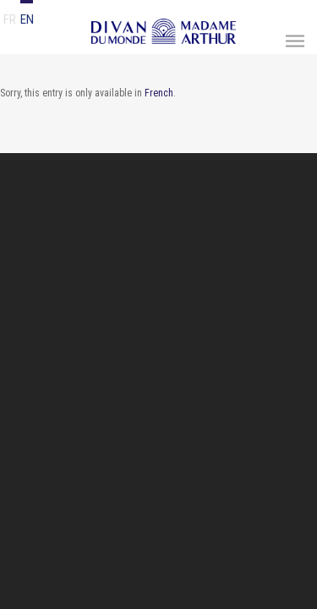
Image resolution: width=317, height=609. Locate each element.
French (159, 93)
